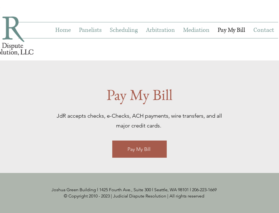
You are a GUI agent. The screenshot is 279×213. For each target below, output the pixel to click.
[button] (90, 30)
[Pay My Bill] (139, 149)
